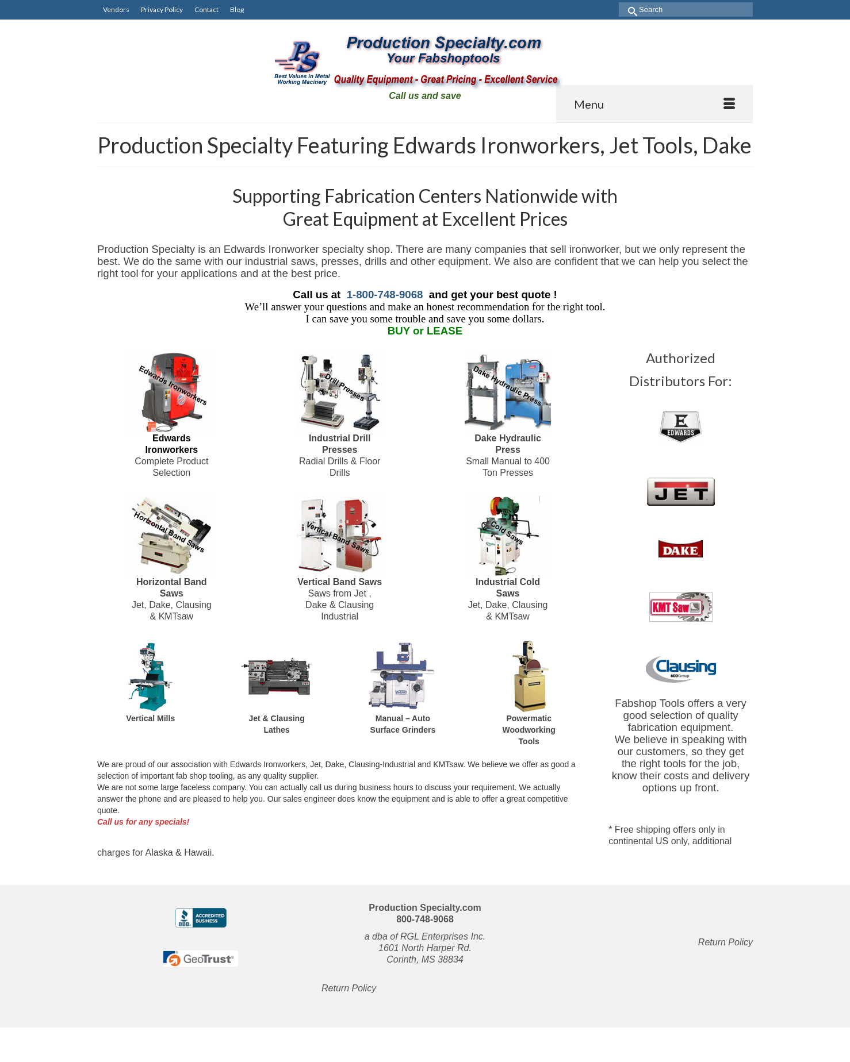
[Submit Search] (628, 9)
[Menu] (654, 104)
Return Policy (348, 988)
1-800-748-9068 (385, 294)
